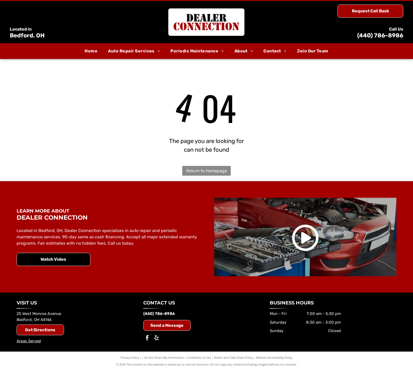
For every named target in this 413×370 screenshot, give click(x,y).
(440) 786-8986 (380, 35)
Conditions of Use (199, 357)
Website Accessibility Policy (274, 357)
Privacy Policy (130, 357)
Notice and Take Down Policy (233, 357)
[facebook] (147, 338)
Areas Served (29, 341)
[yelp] (156, 338)
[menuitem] (91, 51)
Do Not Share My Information (164, 357)
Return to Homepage (206, 170)
